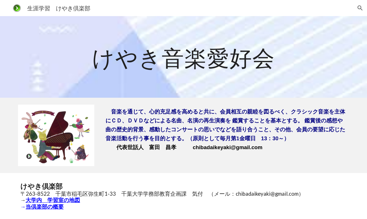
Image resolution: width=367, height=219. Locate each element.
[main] (183, 56)
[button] (360, 8)
